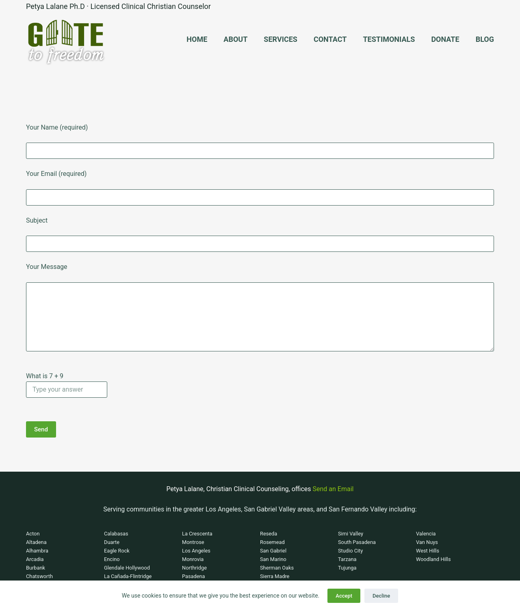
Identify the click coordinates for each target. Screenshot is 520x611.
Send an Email (333, 489)
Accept (344, 596)
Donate (445, 39)
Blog (485, 39)
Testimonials (389, 39)
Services (280, 39)
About (235, 39)
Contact (330, 39)
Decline (381, 596)
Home (196, 39)
